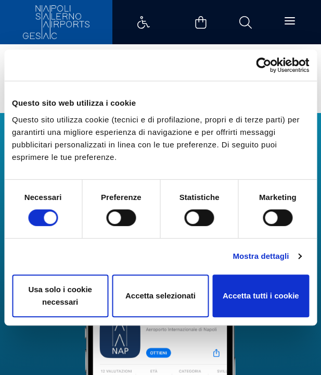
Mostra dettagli (261, 256)
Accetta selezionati (160, 295)
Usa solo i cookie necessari (60, 295)
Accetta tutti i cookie (261, 295)
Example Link (143, 22)
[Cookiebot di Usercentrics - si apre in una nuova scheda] (263, 65)
